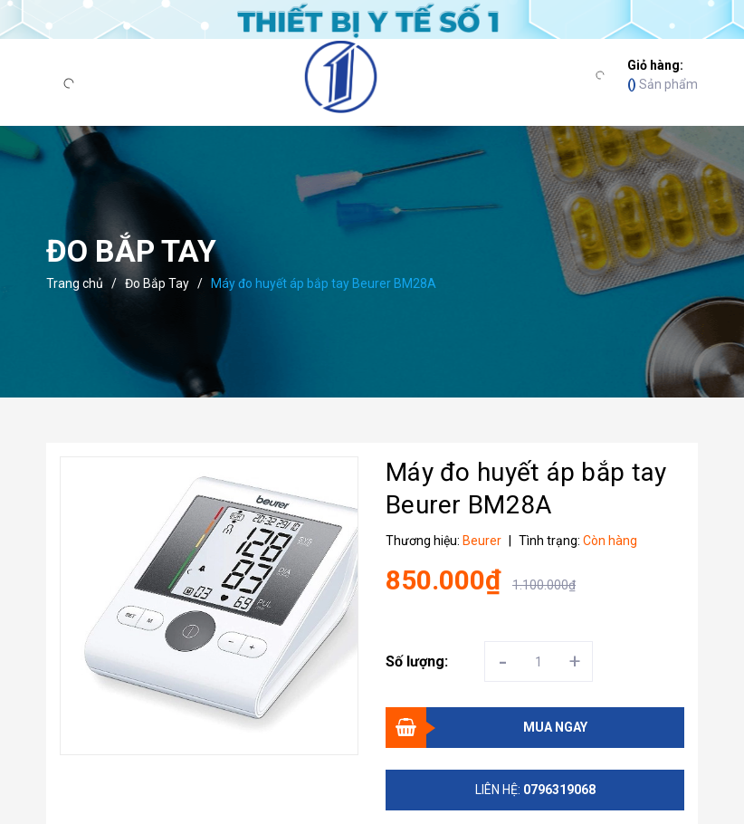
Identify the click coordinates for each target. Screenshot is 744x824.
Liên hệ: (535, 789)
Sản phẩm (662, 73)
